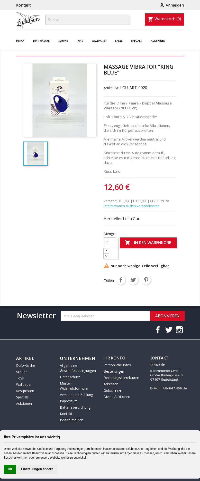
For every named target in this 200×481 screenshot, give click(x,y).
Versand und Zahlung (76, 394)
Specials (136, 40)
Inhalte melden (71, 420)
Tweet (133, 280)
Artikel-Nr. (111, 87)
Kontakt (23, 5)
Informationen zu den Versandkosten (131, 206)
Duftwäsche (41, 40)
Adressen (111, 384)
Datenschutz (70, 377)
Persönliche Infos (117, 365)
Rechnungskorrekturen (121, 377)
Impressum (69, 401)
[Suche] (87, 20)
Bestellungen (114, 371)
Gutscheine (112, 390)
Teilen (121, 280)
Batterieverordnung (75, 407)
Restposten (25, 390)
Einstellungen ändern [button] (37, 469)
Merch (20, 40)
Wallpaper (99, 40)
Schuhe (63, 40)
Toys (79, 40)
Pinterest (146, 280)
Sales (118, 40)
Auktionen (158, 40)
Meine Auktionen (117, 396)
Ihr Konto (114, 358)
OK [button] (10, 469)
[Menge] (109, 242)
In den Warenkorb (148, 243)
